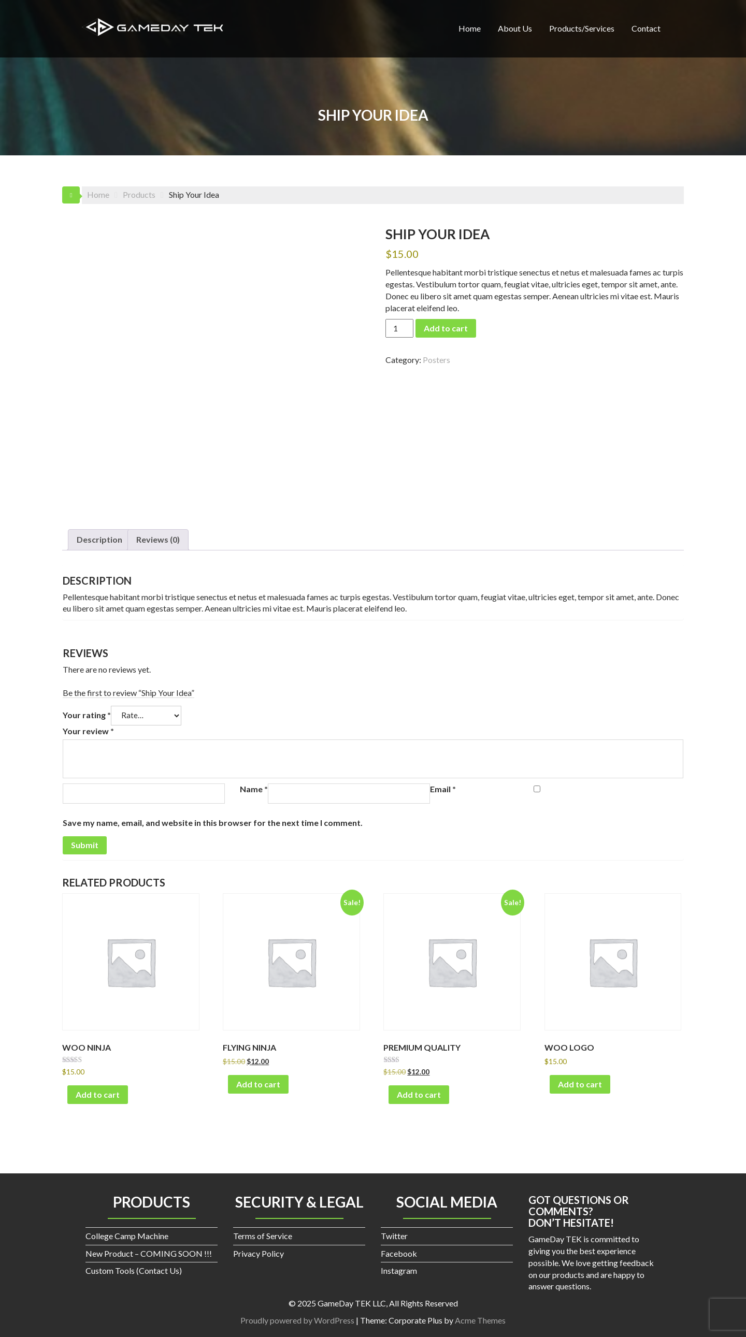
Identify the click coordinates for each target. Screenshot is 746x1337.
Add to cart (446, 328)
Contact (646, 28)
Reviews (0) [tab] (158, 539)
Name (254, 789)
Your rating (87, 715)
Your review (88, 731)
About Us (515, 28)
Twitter (394, 1236)
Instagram (399, 1270)
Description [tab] (99, 539)
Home (469, 28)
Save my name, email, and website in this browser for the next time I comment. (213, 822)
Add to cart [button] (98, 1094)
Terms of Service (262, 1236)
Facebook (399, 1253)
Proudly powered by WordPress (297, 1320)
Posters (436, 360)
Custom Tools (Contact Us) (133, 1270)
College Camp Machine (126, 1236)
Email (443, 789)
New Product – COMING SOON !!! (148, 1253)
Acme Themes (480, 1320)
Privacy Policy (258, 1253)
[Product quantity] (399, 328)
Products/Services (581, 28)
